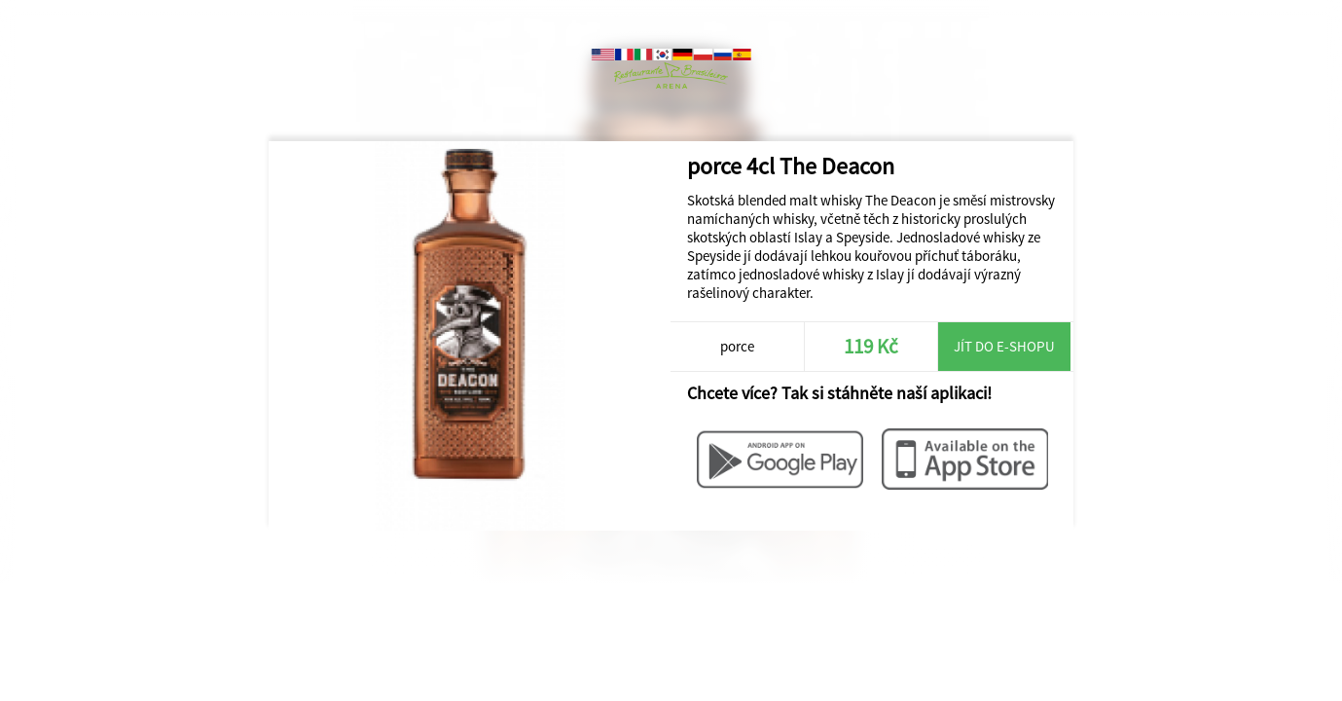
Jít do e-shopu (1004, 346)
